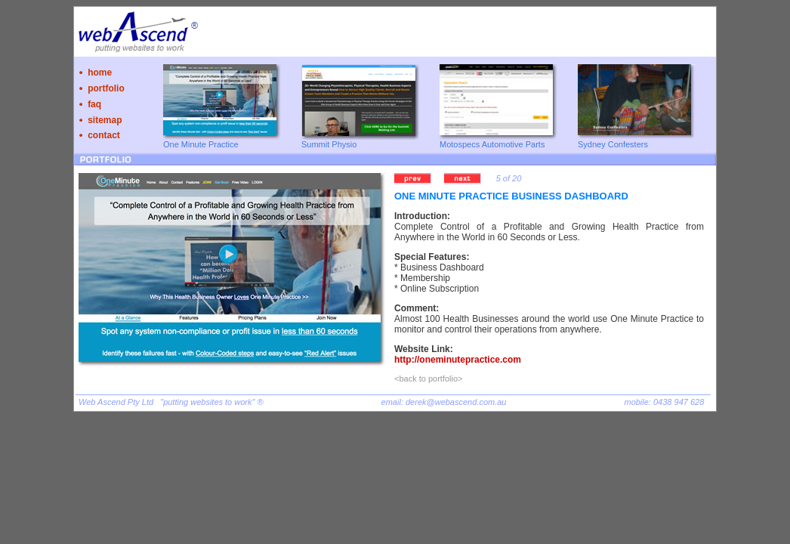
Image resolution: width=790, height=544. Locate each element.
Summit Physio (328, 144)
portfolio (106, 88)
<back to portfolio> (428, 378)
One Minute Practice (201, 144)
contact (104, 135)
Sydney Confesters (613, 144)
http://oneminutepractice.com (457, 359)
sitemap (105, 120)
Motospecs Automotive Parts (492, 144)
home (100, 72)
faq (94, 104)
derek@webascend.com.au (456, 401)
